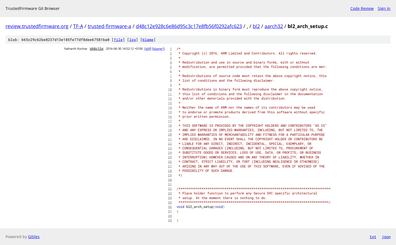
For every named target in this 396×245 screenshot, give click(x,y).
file (118, 39)
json (386, 236)
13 (170, 103)
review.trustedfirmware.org (37, 26)
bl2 (256, 26)
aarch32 (274, 26)
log (132, 39)
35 (170, 202)
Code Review (362, 8)
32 (170, 189)
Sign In (384, 8)
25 (170, 157)
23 (170, 148)
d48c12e (96, 49)
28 (170, 171)
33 (170, 193)
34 (170, 198)
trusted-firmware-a (109, 26)
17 (170, 121)
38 (170, 216)
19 (170, 130)
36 (170, 207)
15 (170, 112)
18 (170, 125)
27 (170, 166)
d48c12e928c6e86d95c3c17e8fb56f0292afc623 (189, 26)
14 (170, 107)
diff (147, 49)
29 (170, 175)
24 (170, 153)
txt (373, 236)
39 (170, 220)
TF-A (78, 26)
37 (170, 211)
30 (170, 180)
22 (170, 143)
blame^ (158, 49)
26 (170, 162)
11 (170, 94)
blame (147, 39)
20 (170, 134)
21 (170, 139)
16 (170, 117)
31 (170, 184)
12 (170, 98)
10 (170, 89)
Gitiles (34, 236)
